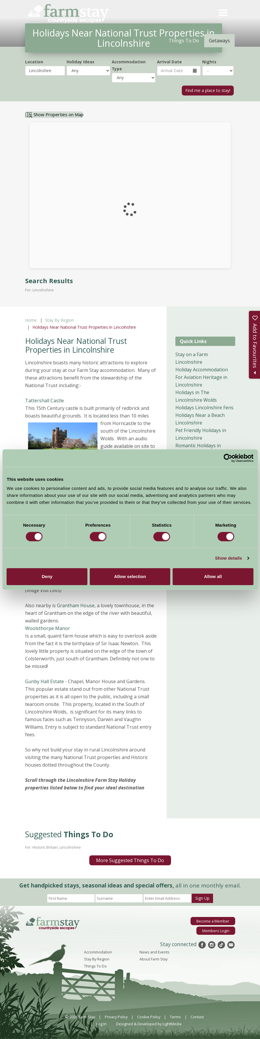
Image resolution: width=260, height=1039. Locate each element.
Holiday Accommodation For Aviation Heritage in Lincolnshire (201, 377)
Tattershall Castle (45, 400)
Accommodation (98, 952)
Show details (228, 558)
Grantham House (76, 605)
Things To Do (95, 966)
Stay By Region (59, 320)
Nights (209, 62)
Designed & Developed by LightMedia (149, 1023)
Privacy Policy (116, 1016)
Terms (175, 1016)
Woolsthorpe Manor (47, 628)
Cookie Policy (148, 1016)
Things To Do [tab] (184, 40)
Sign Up (202, 898)
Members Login (215, 930)
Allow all (213, 576)
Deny (47, 576)
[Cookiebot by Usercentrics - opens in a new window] (227, 458)
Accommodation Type (129, 65)
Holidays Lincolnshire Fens (204, 407)
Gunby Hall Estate (45, 681)
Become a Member (212, 921)
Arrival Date (169, 62)
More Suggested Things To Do (130, 860)
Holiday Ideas (80, 62)
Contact (197, 1016)
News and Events (154, 952)
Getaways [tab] (219, 40)
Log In (101, 1023)
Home (31, 320)
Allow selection (130, 576)
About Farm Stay (153, 959)
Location (34, 62)
